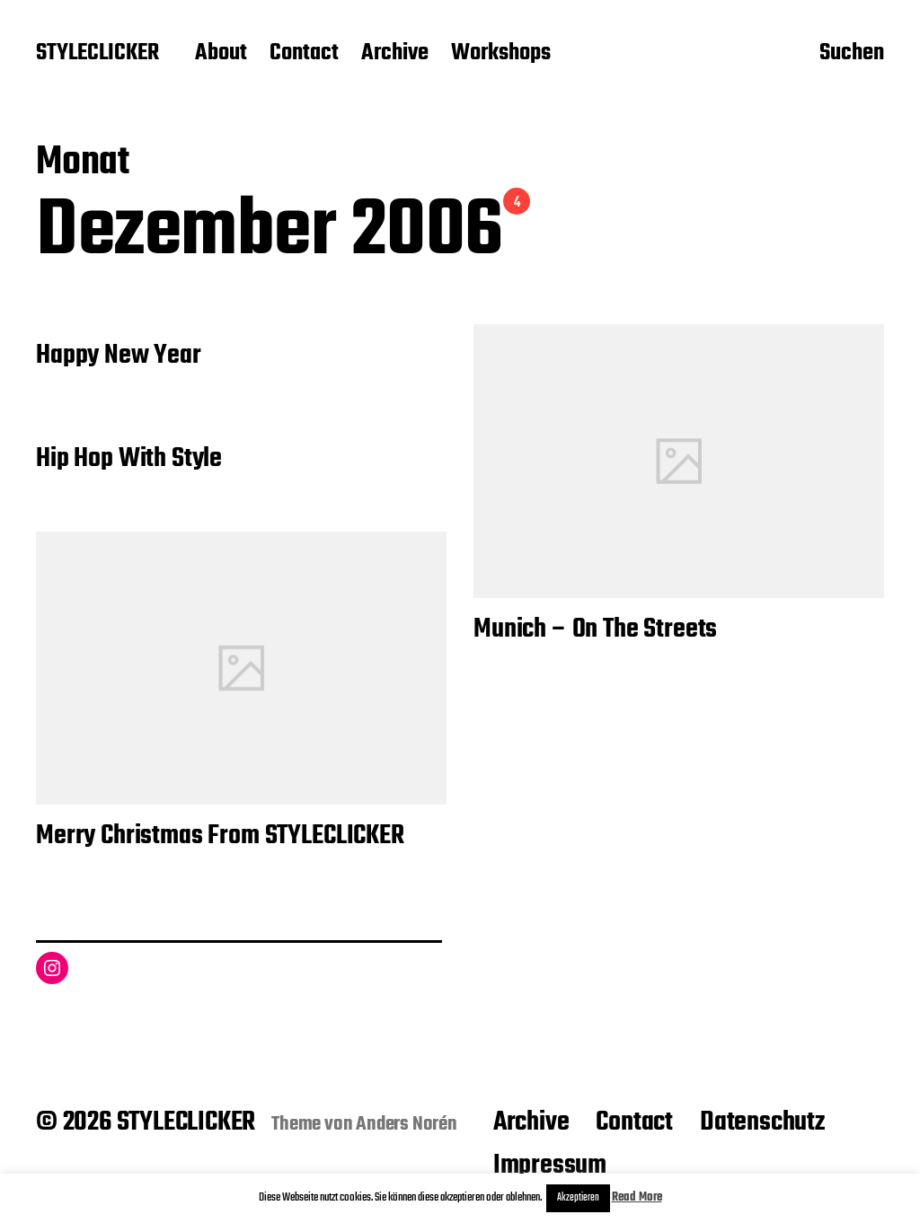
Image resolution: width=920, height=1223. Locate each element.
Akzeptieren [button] (578, 1198)
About (221, 53)
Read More (637, 1197)
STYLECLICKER (97, 53)
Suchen (851, 55)
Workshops (501, 53)
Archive (395, 53)
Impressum (549, 1165)
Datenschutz (762, 1122)
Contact (304, 53)
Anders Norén (406, 1124)
